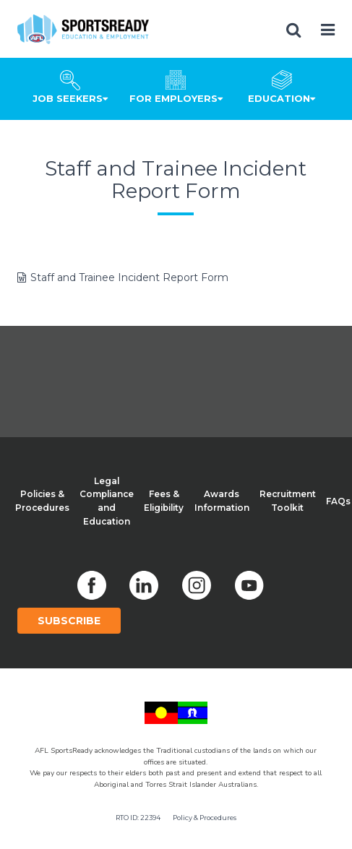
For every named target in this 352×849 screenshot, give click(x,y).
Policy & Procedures (204, 818)
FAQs (338, 501)
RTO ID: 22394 (138, 818)
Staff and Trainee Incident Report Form (129, 277)
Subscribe (69, 620)
